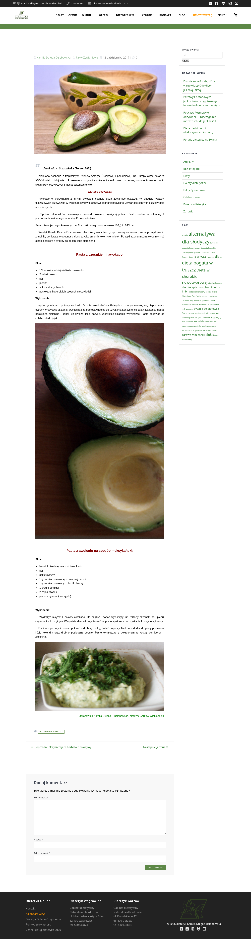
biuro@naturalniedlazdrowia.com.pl (110, 3)
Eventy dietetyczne (195, 183)
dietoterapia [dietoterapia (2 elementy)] (189, 287)
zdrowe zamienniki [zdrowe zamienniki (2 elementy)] (193, 335)
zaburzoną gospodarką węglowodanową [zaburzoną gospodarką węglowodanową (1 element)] (199, 326)
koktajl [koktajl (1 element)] (208, 292)
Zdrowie (188, 211)
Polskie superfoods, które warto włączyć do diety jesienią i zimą (199, 85)
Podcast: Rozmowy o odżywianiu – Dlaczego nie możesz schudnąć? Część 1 (199, 117)
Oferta (104, 15)
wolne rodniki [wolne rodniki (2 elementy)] (194, 321)
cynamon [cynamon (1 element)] (210, 257)
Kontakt (165, 15)
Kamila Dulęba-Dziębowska (53, 57)
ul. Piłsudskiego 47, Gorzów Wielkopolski (41, 3)
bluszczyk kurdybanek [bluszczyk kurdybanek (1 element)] (191, 252)
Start (60, 15)
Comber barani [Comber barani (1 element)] (188, 257)
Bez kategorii (191, 169)
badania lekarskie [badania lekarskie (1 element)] (208, 248)
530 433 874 (77, 3)
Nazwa (39, 839)
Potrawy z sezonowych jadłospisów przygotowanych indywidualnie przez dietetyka (201, 101)
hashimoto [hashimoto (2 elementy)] (211, 287)
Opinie (72, 15)
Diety (186, 176)
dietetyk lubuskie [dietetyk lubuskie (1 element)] (215, 283)
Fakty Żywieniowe (87, 57)
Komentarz (41, 797)
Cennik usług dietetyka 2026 (43, 930)
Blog (182, 15)
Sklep (221, 15)
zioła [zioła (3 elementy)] (209, 334)
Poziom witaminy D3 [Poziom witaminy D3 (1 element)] (200, 304)
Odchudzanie (191, 197)
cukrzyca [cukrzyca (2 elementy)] (200, 257)
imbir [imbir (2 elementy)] (185, 291)
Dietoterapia (125, 15)
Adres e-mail (42, 853)
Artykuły (188, 162)
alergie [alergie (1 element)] (185, 235)
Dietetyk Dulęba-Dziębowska (43, 919)
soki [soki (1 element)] (192, 317)
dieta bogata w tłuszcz (51, 731)
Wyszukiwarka (190, 49)
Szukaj (185, 61)
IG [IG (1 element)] (220, 287)
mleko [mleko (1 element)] (214, 292)
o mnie (87, 15)
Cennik (147, 15)
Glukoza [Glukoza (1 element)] (201, 287)
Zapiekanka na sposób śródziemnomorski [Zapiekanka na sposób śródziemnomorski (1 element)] (199, 330)
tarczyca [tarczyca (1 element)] (197, 317)
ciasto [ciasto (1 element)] (213, 252)
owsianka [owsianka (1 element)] (197, 300)
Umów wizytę (202, 15)
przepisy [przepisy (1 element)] (189, 309)
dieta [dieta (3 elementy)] (218, 256)
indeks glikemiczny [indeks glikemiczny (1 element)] (197, 292)
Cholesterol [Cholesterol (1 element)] (205, 252)
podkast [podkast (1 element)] (205, 300)
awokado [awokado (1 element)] (214, 243)
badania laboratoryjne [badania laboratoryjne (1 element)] (191, 248)
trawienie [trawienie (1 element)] (206, 317)
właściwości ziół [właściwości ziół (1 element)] (209, 322)
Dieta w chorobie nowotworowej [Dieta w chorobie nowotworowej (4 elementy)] (195, 276)
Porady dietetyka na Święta (200, 139)
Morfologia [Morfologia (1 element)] (186, 296)
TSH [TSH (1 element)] (183, 322)
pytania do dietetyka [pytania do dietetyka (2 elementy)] (206, 308)
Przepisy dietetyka (194, 204)
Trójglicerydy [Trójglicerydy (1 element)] (215, 317)
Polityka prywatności (38, 924)
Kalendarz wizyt (35, 914)
